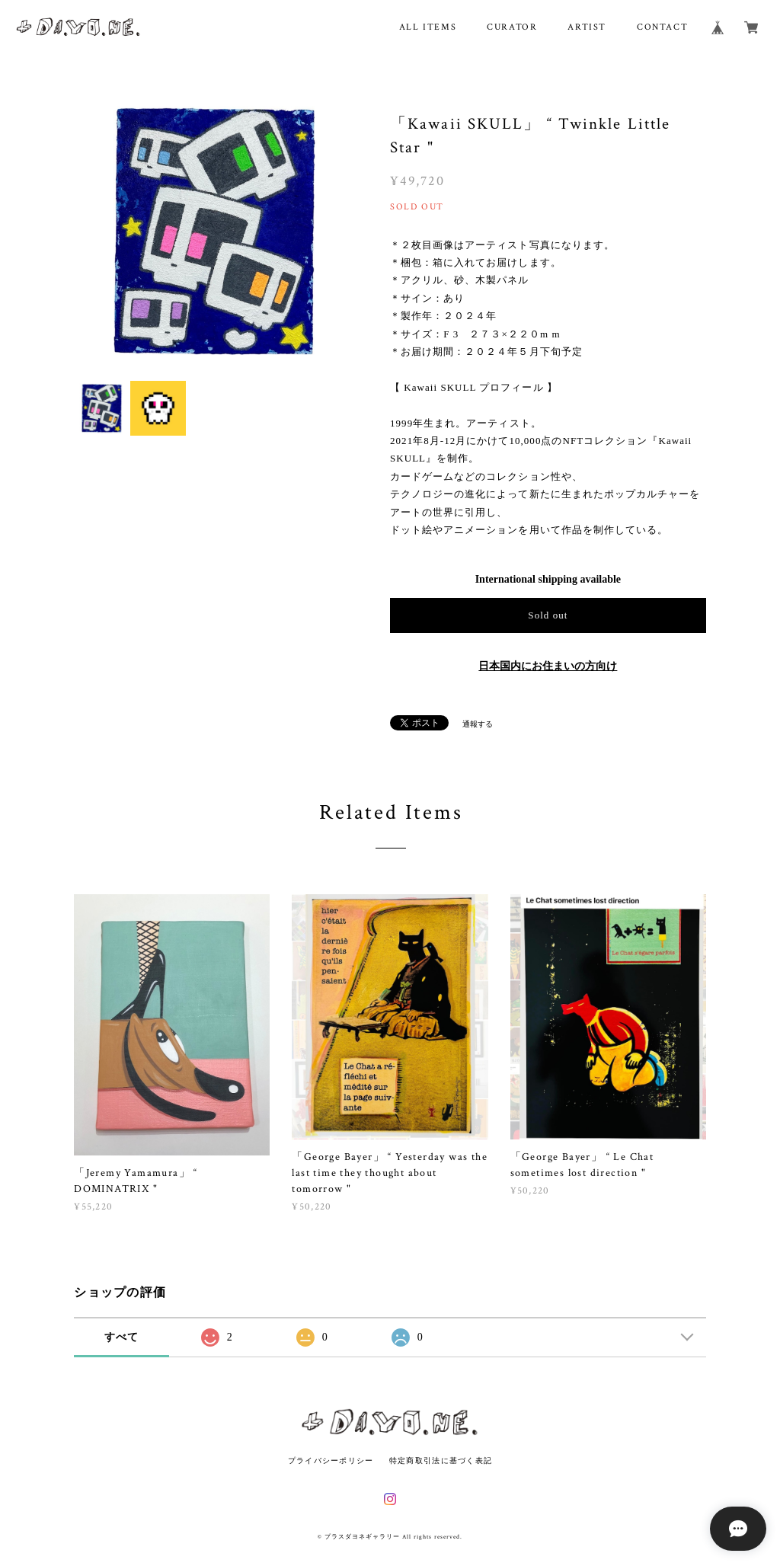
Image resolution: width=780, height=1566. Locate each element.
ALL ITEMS (427, 27)
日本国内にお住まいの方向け (547, 666)
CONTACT (662, 27)
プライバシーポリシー (331, 1460)
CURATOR (512, 27)
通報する (477, 724)
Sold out (547, 615)
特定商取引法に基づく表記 (440, 1460)
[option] (214, 231)
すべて (121, 1337)
